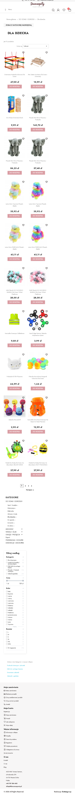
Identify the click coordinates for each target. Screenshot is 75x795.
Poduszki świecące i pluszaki (16, 665)
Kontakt (6, 760)
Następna (30, 490)
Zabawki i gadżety (13, 676)
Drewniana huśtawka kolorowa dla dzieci (14, 76)
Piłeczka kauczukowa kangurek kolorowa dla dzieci (38, 377)
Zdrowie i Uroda (12, 514)
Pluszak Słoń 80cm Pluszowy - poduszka (38, 119)
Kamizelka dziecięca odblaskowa (14, 333)
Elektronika (11, 511)
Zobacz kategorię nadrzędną (19, 25)
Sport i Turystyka (12, 505)
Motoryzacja (11, 508)
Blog (5, 767)
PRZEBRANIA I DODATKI (14, 540)
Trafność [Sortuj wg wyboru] (36, 46)
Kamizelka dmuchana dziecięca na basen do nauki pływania (38, 421)
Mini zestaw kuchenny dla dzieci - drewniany (38, 76)
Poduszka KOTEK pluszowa (14, 377)
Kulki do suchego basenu (15, 669)
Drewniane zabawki (13, 672)
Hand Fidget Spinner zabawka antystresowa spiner (37, 334)
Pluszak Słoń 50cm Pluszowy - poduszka (14, 162)
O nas (5, 764)
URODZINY (9, 529)
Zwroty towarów (8, 753)
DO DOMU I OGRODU (13, 501)
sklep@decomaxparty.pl (14, 786)
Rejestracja (7, 712)
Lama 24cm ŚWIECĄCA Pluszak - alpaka (14, 248)
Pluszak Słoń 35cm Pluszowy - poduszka (37, 162)
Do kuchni (10, 523)
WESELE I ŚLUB (11, 532)
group (66, 792)
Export (8, 537)
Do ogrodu (11, 520)
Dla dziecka (11, 517)
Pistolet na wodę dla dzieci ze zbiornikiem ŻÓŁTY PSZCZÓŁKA (38, 464)
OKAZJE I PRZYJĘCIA (13, 535)
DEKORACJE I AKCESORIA (15, 543)
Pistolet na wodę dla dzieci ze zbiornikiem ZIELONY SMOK (15, 464)
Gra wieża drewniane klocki (14, 118)
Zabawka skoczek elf (15, 420)
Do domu (10, 526)
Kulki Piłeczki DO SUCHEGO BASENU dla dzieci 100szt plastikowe (14, 292)
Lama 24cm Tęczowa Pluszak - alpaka (15, 205)
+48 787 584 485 (11, 783)
